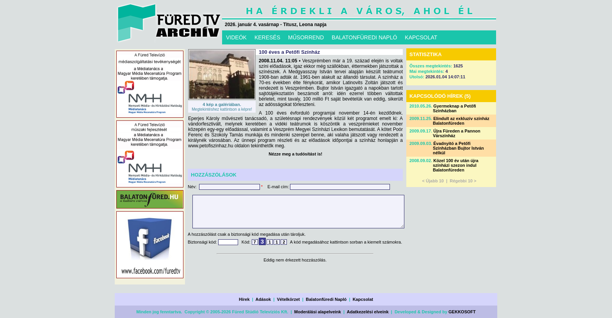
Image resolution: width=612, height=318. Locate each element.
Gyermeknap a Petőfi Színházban (454, 108)
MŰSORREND (306, 37)
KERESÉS (267, 37)
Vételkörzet (288, 299)
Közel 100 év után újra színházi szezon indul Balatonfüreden (456, 165)
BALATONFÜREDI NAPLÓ (364, 37)
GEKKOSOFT (462, 311)
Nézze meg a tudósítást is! (295, 154)
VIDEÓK (236, 37)
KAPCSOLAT (421, 37)
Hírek (244, 299)
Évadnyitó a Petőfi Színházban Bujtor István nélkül (458, 148)
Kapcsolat (362, 299)
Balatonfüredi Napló (326, 299)
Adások (263, 299)
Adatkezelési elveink (368, 311)
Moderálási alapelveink (317, 311)
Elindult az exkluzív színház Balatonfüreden (461, 120)
